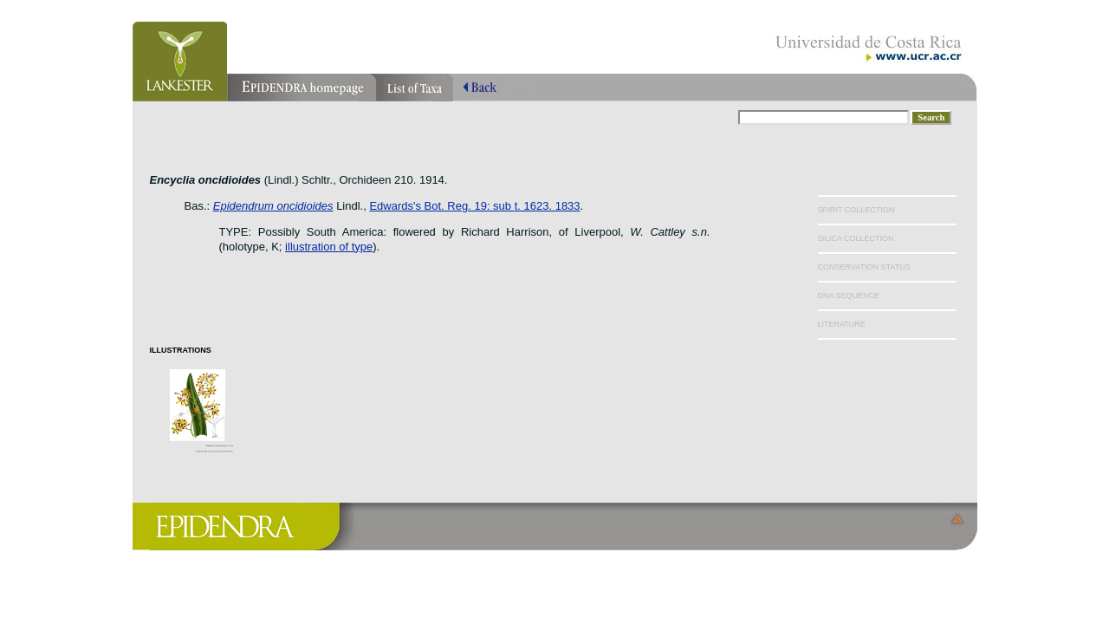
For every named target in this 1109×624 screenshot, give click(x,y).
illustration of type (329, 246)
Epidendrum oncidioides (273, 205)
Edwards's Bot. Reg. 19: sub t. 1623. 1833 (474, 205)
